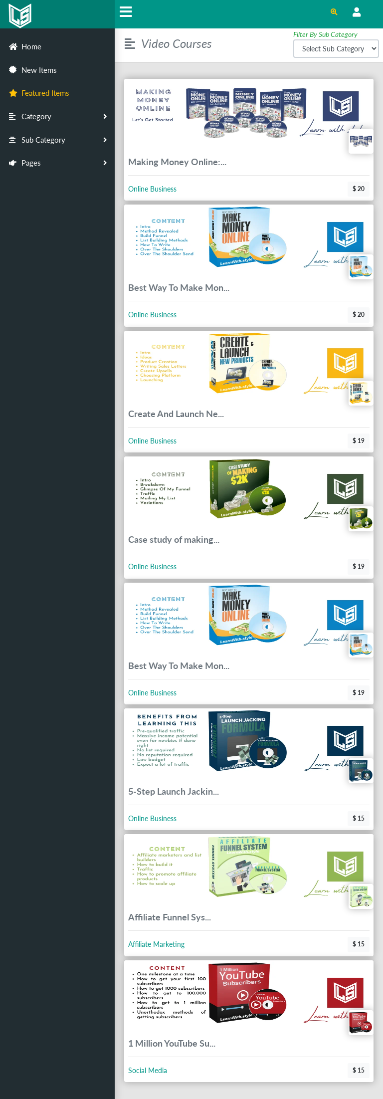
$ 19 (359, 440)
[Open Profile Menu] (356, 12)
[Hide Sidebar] (126, 14)
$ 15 (359, 818)
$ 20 (359, 189)
